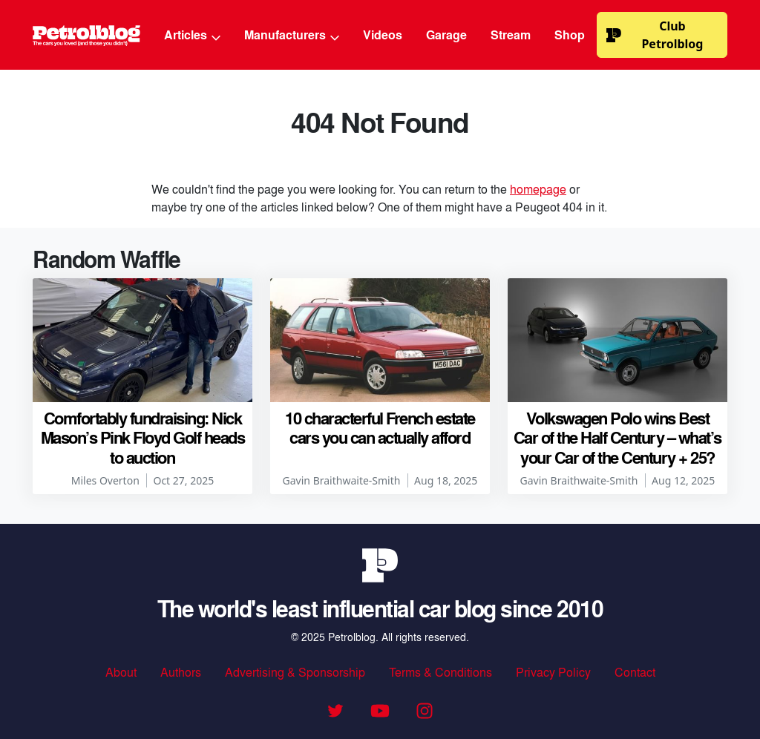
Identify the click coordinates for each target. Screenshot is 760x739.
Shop (569, 34)
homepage (538, 188)
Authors (180, 671)
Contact (635, 671)
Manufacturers (291, 34)
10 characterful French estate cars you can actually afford (380, 427)
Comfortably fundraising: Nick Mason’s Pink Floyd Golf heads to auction (143, 437)
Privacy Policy (553, 671)
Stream (511, 34)
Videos (382, 34)
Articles (192, 34)
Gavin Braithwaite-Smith (342, 480)
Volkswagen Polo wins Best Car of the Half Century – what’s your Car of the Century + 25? (617, 437)
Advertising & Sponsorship (295, 671)
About (121, 671)
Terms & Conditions (440, 671)
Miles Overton (105, 480)
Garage (446, 34)
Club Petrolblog (654, 35)
